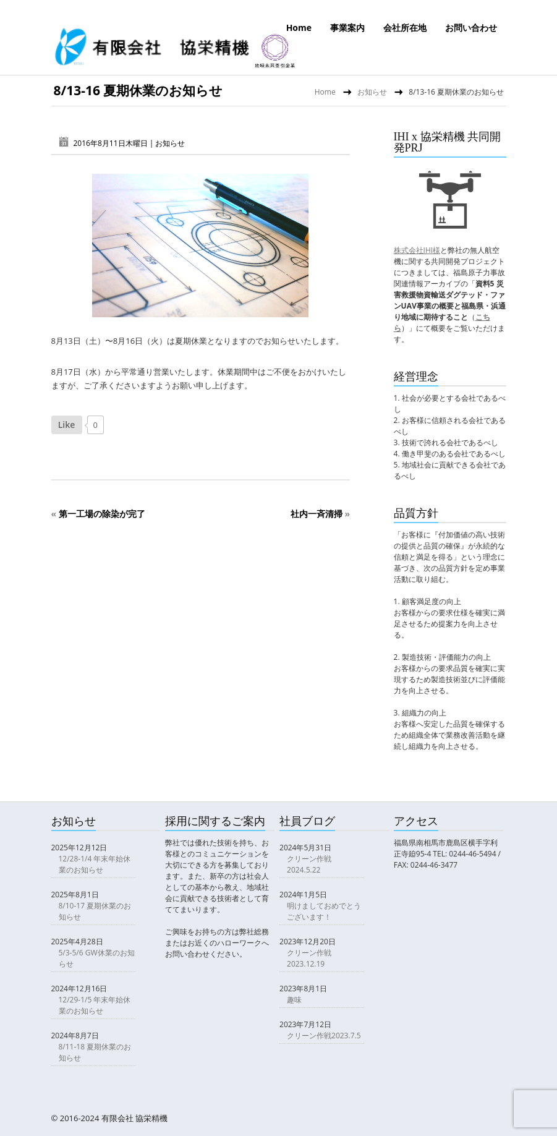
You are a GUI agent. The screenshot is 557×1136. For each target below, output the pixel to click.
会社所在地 (405, 27)
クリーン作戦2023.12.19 (309, 958)
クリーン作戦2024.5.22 (309, 864)
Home (299, 27)
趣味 (294, 999)
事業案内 (347, 27)
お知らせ (372, 92)
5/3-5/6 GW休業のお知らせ (97, 958)
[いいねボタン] (66, 425)
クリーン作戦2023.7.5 (323, 1035)
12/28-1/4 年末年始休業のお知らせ (95, 864)
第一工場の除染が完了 (102, 513)
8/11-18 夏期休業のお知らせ (95, 1052)
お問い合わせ (471, 27)
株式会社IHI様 (417, 250)
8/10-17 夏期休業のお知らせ (95, 911)
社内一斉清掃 (316, 513)
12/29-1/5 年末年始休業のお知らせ (95, 1005)
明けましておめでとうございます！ (324, 911)
